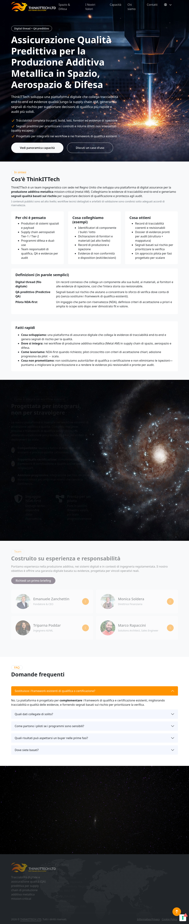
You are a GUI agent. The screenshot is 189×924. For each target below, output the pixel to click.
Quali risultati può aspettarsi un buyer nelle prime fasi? (51, 738)
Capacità (115, 5)
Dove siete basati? (27, 750)
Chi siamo (132, 7)
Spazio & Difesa (64, 7)
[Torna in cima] (176, 911)
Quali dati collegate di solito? (34, 714)
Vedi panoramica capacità (37, 148)
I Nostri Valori (90, 7)
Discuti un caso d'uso (90, 148)
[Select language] (168, 4)
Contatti (152, 5)
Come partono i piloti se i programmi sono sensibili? (49, 726)
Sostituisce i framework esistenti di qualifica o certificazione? (55, 691)
